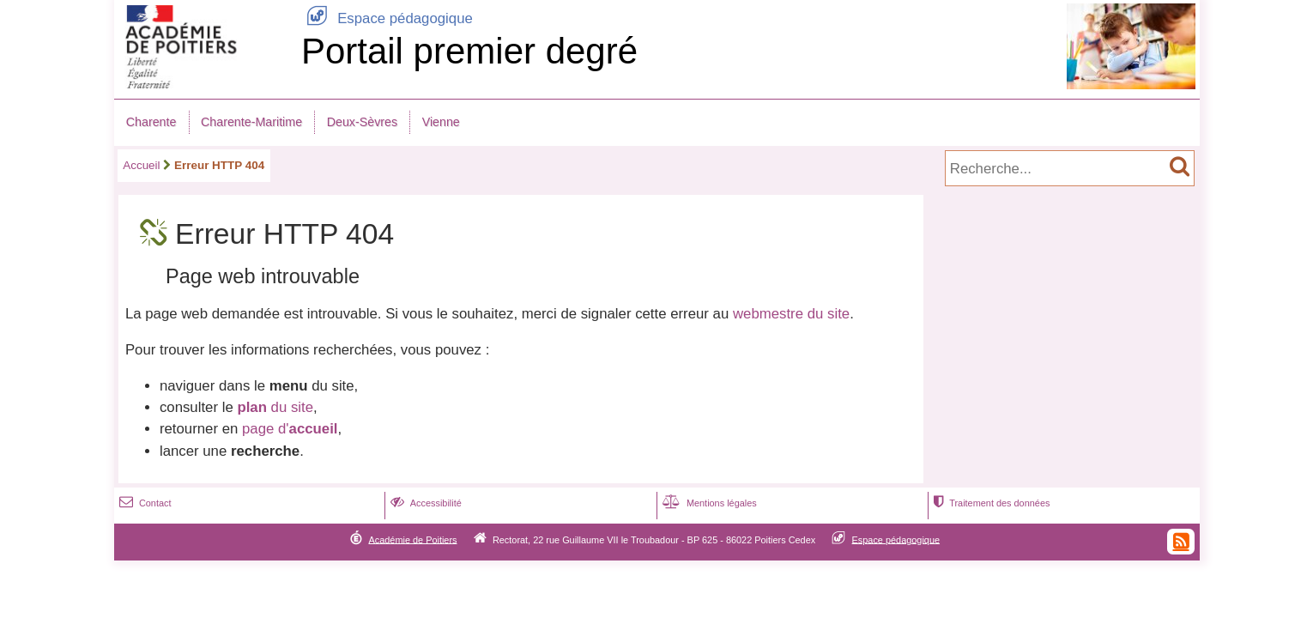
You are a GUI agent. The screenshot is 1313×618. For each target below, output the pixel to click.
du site (275, 407)
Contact (144, 503)
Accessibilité (424, 503)
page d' (289, 429)
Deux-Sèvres (362, 122)
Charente (151, 122)
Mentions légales (708, 503)
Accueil (141, 165)
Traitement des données (990, 503)
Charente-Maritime (251, 122)
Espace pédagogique (387, 18)
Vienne (441, 122)
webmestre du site (791, 314)
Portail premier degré (469, 51)
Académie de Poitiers (412, 539)
